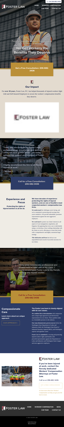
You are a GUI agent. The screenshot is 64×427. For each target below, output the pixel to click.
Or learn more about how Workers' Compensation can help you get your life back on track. (50, 393)
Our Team (45, 8)
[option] (32, 34)
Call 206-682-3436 (53, 1)
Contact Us (56, 8)
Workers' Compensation (51, 5)
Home (36, 5)
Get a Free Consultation (50, 385)
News (59, 407)
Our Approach (10, 323)
